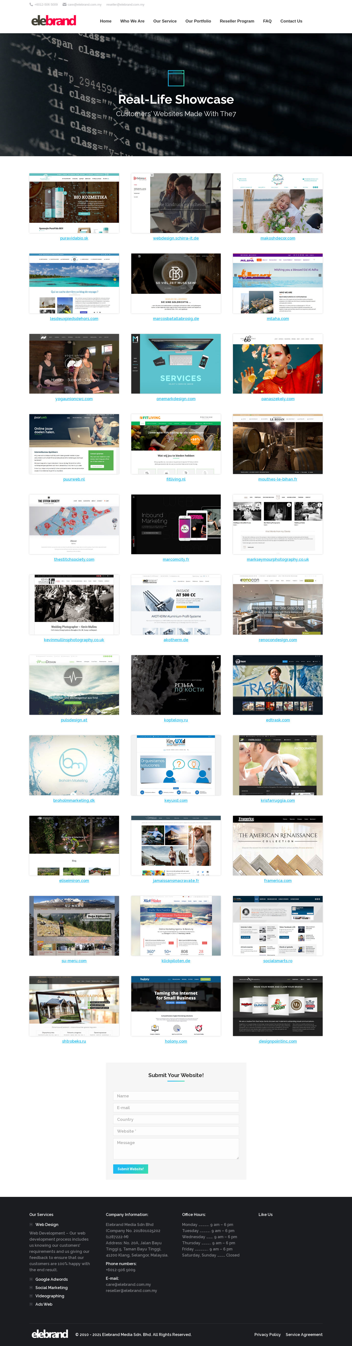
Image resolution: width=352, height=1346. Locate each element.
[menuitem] (105, 21)
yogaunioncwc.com (74, 399)
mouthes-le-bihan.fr (277, 479)
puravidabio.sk (74, 238)
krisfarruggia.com (278, 800)
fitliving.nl (176, 479)
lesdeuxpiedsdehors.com (74, 318)
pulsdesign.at (74, 720)
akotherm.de (176, 640)
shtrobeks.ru (74, 1041)
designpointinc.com (278, 1041)
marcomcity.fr (176, 559)
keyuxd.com (176, 800)
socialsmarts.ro (277, 961)
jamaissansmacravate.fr (176, 880)
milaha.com (278, 318)
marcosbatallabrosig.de (176, 318)
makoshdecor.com (278, 238)
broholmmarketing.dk (74, 800)
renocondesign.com (278, 640)
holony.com (176, 1041)
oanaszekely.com (278, 399)
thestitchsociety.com (74, 559)
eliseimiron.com (74, 880)
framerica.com (278, 880)
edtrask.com (278, 720)
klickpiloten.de (176, 961)
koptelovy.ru (176, 720)
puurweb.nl (74, 479)
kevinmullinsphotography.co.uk (74, 640)
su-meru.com (74, 961)
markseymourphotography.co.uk (278, 559)
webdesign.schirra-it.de (176, 238)
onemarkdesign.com (176, 399)
